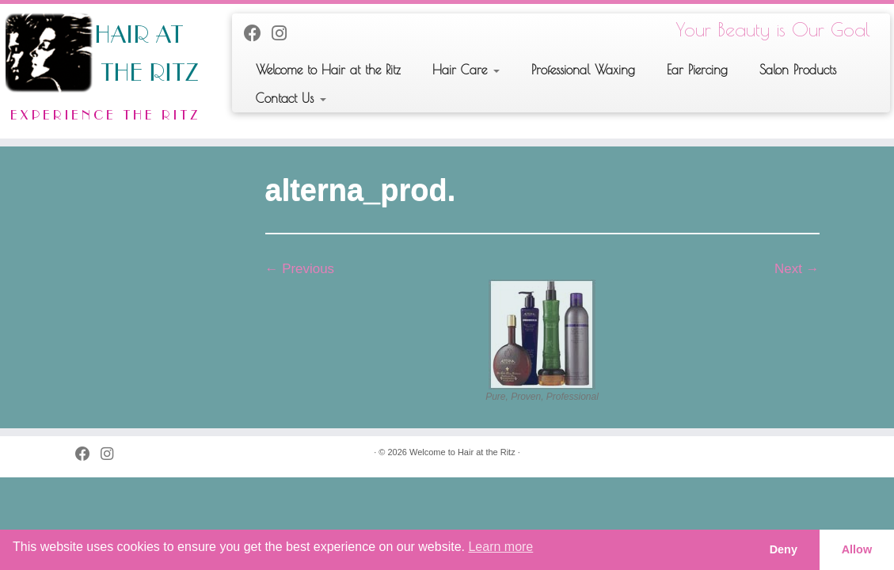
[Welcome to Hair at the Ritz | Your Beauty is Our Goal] (104, 71)
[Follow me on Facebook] (258, 34)
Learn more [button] (500, 546)
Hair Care (466, 70)
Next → (796, 268)
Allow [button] (857, 549)
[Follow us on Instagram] (284, 34)
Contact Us (291, 98)
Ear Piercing (697, 70)
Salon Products (797, 70)
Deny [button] (783, 549)
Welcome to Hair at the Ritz (328, 70)
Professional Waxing (583, 70)
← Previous (300, 268)
